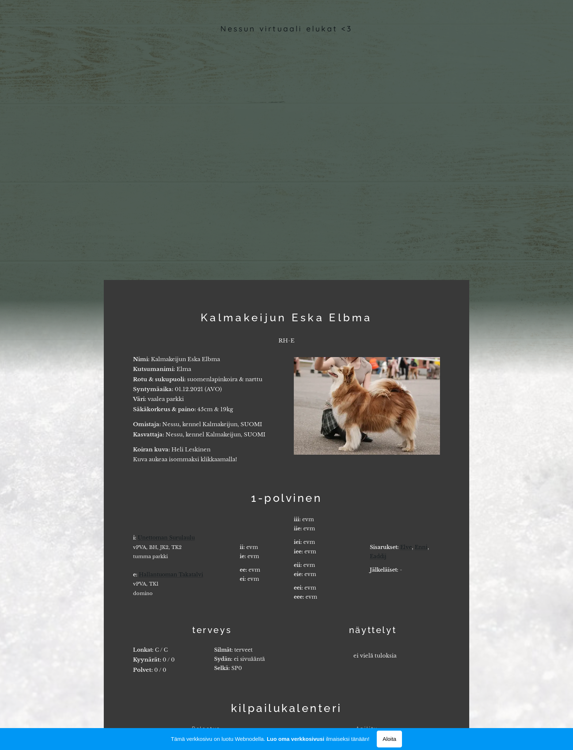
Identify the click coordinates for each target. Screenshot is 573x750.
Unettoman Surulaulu (166, 537)
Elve (406, 546)
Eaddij (378, 556)
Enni (421, 546)
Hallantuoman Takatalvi (171, 574)
